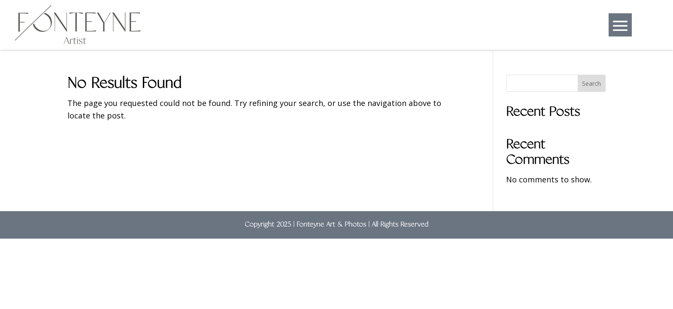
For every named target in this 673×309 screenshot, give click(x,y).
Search (591, 83)
